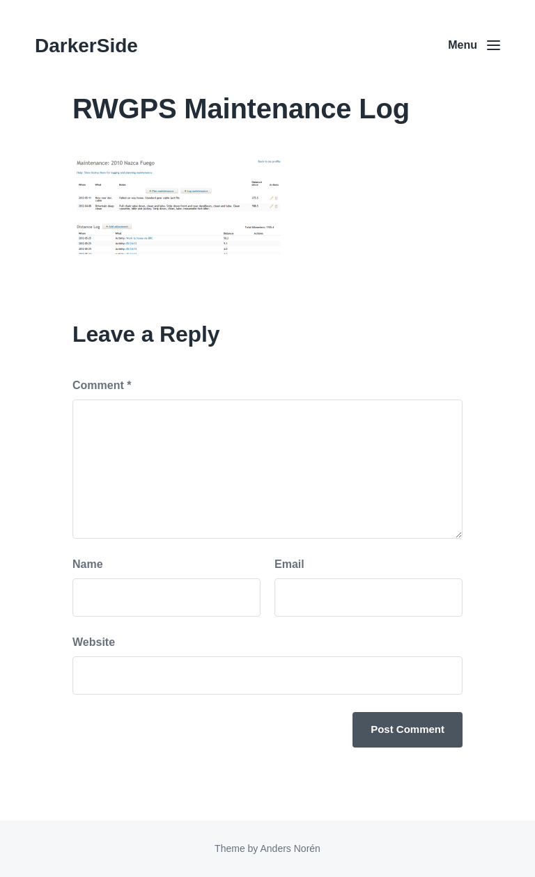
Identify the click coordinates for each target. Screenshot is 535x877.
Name (87, 564)
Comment (101, 385)
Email (289, 564)
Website (93, 642)
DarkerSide (86, 45)
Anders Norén (290, 848)
